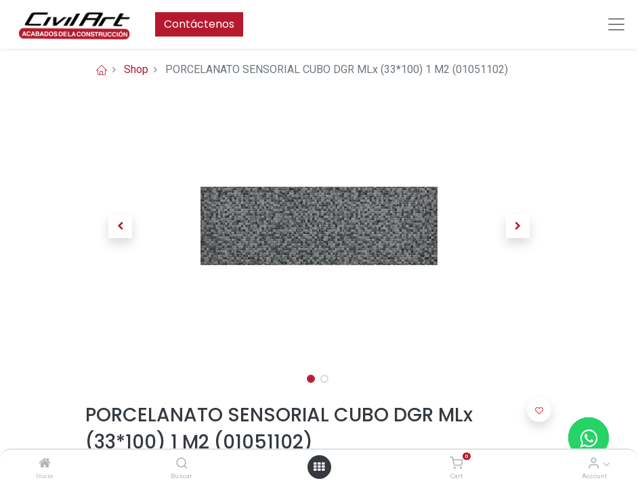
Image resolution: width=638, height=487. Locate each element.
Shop (136, 69)
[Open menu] (319, 467)
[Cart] (456, 463)
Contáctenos (199, 24)
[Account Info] (593, 463)
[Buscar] (181, 463)
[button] (120, 226)
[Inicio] (45, 463)
